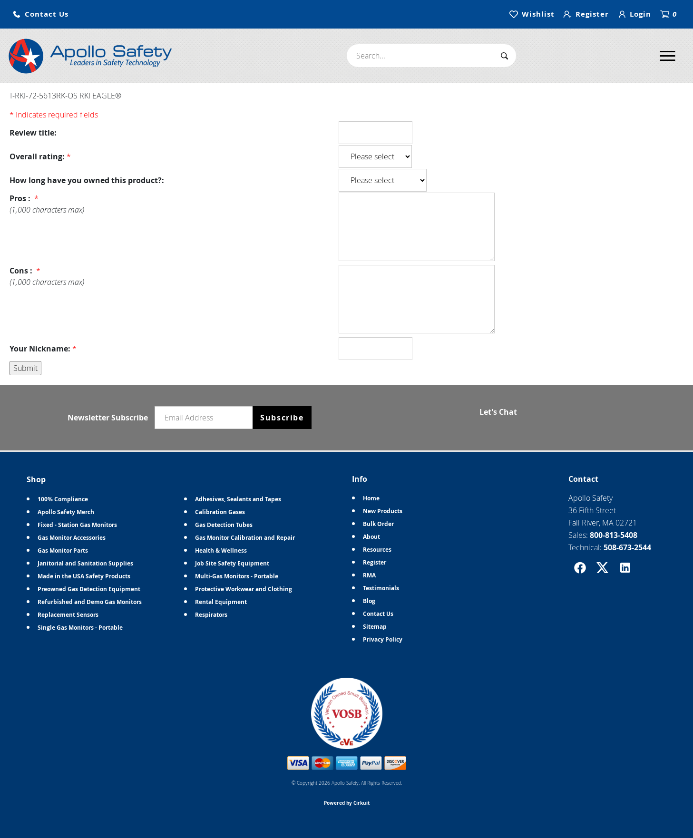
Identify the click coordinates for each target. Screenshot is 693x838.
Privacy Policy (382, 639)
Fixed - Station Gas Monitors (77, 525)
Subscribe (281, 417)
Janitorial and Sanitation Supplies (85, 563)
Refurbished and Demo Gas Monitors (90, 602)
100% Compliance (63, 499)
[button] (40, 14)
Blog (369, 601)
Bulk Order (378, 524)
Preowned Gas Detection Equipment (89, 589)
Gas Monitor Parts (63, 550)
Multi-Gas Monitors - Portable (236, 576)
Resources (377, 550)
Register (374, 562)
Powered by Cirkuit (347, 802)
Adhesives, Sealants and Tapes (238, 499)
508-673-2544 (627, 547)
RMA (369, 575)
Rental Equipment (221, 602)
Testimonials (381, 588)
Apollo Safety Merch (66, 512)
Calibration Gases (220, 512)
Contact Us (378, 614)
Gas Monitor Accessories (72, 538)
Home (371, 498)
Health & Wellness (221, 550)
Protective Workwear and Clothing (243, 589)
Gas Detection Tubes (224, 525)
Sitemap (375, 627)
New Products (382, 511)
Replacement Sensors (68, 615)
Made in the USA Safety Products (84, 576)
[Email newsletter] (206, 417)
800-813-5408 (613, 535)
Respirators (211, 615)
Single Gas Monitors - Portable (80, 628)
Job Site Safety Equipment (232, 563)
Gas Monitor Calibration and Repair (245, 538)
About (371, 537)
